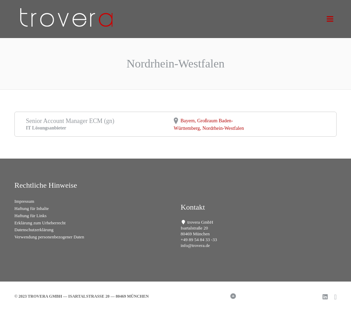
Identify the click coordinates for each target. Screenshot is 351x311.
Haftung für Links (30, 215)
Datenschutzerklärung (33, 229)
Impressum (24, 201)
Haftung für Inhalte (31, 208)
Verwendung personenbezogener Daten (49, 236)
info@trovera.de (195, 245)
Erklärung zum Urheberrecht (39, 222)
